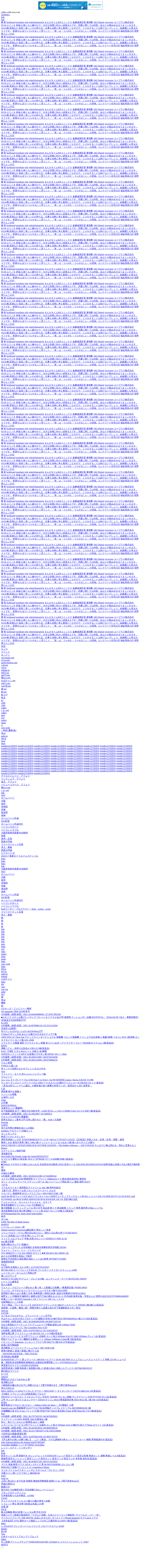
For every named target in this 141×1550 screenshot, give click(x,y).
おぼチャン (6, 979)
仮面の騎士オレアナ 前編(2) (15, 1244)
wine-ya (4, 1478)
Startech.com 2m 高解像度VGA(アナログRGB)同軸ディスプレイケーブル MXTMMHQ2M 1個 (46, 1408)
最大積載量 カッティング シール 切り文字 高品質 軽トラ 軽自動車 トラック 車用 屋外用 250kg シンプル (52, 1208)
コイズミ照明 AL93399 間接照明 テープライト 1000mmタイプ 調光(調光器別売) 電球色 (43, 1179)
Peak (3, 1453)
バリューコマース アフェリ (15, 784)
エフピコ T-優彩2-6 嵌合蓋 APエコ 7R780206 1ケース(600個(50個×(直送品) (37, 1159)
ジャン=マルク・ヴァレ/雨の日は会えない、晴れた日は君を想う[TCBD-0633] (39, 1233)
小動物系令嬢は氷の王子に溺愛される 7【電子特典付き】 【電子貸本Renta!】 (39, 1385)
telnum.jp (5, 670)
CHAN (4, 1498)
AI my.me (5, 660)
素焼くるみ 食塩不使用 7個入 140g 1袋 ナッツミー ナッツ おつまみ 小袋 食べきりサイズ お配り (48, 1142)
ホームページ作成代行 (12, 824)
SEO (3, 795)
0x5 (2, 994)
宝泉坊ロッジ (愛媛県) (12, 1108)
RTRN (4, 1402)
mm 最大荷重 (7, 1241)
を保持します (7, 1097)
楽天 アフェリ (9, 782)
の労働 (4, 1102)
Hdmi (3, 1539)
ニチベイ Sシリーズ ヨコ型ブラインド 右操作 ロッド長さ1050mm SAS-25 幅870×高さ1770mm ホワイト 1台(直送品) (57, 1425)
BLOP (4, 1531)
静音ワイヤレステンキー (13, 1136)
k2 (2, 700)
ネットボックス (9, 1134)
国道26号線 (6, 841)
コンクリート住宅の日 (109, 31)
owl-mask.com (7, 658)
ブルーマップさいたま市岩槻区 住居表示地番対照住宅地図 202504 (33, 1247)
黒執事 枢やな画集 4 (11, 1091)
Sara (3, 1534)
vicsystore (109, 22)
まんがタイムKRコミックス (58, 22)
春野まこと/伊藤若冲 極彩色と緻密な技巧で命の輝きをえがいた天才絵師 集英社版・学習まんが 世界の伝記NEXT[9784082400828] (65, 1296)
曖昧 (3, 1003)
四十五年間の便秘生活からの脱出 (17, 1128)
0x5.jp (4, 971)
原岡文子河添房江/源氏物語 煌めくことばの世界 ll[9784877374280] (33, 1259)
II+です (4, 1374)
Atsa (3, 1071)
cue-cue (4, 989)
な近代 (4, 1125)
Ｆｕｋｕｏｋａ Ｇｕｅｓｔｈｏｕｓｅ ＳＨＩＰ (26, 1202)
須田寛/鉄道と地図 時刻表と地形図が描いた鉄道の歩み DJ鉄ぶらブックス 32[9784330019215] (46, 1368)
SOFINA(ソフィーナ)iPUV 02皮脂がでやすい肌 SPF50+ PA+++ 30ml (34, 1054)
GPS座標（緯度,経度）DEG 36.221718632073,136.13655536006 (31, 1431)
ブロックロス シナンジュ (13, 1492)
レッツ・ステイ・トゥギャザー (16, 1448)
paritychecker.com (9, 662)
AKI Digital (98, 22)
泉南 (3, 815)
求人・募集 (6, 847)
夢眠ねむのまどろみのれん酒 (15, 1379)
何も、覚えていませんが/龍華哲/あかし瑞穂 (22, 1422)
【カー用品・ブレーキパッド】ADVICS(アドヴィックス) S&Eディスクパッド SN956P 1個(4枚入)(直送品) (52, 1305)
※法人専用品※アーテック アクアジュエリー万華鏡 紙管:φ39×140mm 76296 (38, 1325)
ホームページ (7, 798)
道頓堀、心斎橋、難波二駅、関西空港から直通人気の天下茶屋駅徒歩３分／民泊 (40, 1308)
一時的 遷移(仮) (8, 730)
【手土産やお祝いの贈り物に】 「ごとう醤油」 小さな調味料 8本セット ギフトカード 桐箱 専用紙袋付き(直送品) (57, 1439)
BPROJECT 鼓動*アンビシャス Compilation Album (25, 1467)
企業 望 (4, 1507)
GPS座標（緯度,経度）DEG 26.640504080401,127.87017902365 (31, 1014)
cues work (5, 728)
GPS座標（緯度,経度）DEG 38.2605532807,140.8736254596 (29, 1057)
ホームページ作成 (10, 818)
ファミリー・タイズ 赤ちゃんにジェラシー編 (23, 1074)
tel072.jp (5, 672)
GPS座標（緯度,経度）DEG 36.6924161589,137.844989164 (28, 1176)
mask (3, 723)
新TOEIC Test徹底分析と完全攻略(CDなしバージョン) (27, 1490)
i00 (2, 984)
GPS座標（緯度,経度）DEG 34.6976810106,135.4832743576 (29, 1436)
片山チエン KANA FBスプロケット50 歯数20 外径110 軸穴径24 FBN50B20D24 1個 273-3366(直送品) (49, 1318)
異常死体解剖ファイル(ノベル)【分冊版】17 (22, 1205)
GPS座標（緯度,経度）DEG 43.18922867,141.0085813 (26, 1114)
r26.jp (3, 667)
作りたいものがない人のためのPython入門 (22, 1031)
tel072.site (5, 683)
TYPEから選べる (9, 1066)
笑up (3, 733)
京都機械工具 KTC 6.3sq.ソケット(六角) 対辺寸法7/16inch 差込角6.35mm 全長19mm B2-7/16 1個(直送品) (51, 1411)
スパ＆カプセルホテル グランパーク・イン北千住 (26, 1316)
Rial (3, 1414)
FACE (4, 1264)
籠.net (4, 689)
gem (3, 715)
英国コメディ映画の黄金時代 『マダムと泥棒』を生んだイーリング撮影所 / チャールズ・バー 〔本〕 (51, 1515)
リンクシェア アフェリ (13, 779)
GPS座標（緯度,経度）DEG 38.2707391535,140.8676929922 (29, 1416)
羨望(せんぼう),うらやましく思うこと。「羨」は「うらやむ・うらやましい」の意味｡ (55, 31)
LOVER (4, 1313)
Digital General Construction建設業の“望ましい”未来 (26, 1230)
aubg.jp (4, 736)
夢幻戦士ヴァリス (10, 1371)
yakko (3, 708)
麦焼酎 (89, 22)
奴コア (4, 695)
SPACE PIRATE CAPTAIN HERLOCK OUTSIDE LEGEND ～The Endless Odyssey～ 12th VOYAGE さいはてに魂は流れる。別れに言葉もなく (68, 1145)
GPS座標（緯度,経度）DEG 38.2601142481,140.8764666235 (29, 1060)
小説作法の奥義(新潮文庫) (14, 1434)
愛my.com (5, 678)
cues (3, 987)
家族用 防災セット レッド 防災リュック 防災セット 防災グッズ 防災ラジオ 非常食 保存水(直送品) (49, 1458)
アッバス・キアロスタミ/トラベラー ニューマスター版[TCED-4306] (34, 1290)
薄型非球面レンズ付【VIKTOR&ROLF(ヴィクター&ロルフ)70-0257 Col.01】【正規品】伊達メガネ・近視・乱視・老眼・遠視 (62, 1139)
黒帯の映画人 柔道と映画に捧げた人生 (20, 1351)
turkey (4, 720)
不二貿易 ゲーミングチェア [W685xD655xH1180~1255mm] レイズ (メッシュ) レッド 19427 (45, 1542)
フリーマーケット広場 (12, 844)
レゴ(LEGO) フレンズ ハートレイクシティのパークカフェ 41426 (32, 1526)
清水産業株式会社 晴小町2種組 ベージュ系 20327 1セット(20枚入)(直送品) (37, 1211)
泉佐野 (4, 812)
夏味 (3, 1170)
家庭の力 (5, 1487)
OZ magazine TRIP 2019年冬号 (15, 1011)
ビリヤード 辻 (8, 853)
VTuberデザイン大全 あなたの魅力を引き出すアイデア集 (29, 1034)
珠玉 (3, 697)
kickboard (11, 22)
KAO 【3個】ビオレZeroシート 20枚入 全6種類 (24, 1051)
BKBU (4, 1529)
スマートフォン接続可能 (13, 1151)
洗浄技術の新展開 (10, 1356)
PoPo (3, 1476)
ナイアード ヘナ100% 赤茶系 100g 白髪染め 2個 (24, 1419)
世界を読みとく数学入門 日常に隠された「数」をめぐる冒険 (31, 1119)
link (3, 17)
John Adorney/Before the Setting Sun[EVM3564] (23, 1442)
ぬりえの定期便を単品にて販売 (16, 1256)
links (3, 859)
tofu (26, 22)
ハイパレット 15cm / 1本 (13, 1227)
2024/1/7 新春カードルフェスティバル (19, 856)
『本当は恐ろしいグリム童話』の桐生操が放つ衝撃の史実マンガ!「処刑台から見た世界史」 (46, 1085)
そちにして (6, 1077)
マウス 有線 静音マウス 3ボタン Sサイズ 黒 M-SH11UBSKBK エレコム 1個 (37, 1464)
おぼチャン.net (8, 680)
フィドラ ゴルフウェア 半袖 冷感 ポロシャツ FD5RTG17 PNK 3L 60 (34, 1238)
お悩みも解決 (7, 1173)
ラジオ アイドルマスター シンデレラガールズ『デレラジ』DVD (32, 1470)
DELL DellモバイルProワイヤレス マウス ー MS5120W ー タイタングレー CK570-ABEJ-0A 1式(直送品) (51, 1391)
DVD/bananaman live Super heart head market (21, 1213)
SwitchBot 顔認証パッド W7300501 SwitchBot (22, 1445)
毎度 (3, 835)
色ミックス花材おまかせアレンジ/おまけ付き (23, 1068)
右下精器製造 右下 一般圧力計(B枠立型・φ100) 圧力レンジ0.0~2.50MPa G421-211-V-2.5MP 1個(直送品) (51, 1111)
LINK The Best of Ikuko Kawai (15, 1222)
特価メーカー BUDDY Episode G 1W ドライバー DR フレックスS (32, 1299)
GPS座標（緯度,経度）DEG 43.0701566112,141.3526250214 (29, 1330)
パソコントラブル (10, 830)
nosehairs (20, 22)
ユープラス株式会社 (124, 22)
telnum (4, 976)
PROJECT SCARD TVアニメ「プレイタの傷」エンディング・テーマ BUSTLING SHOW (43, 1279)
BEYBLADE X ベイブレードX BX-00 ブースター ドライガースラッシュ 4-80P (39, 1270)
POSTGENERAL (9, 1105)
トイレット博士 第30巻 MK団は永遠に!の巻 (22, 1504)
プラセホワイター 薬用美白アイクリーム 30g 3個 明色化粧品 (31, 1187)
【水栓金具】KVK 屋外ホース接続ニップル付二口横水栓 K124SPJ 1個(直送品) (39, 1521)
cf (2, 725)
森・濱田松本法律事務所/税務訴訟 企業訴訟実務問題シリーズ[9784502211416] (39, 1362)
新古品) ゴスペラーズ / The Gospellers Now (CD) (24, 1327)
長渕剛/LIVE (7, 1382)
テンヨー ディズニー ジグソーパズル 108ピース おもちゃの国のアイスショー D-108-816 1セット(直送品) (52, 1083)
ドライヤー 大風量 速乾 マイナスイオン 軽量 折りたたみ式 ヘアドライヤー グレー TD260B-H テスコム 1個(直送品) (57, 1043)
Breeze (4, 1148)
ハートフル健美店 (10, 1282)
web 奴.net (6, 686)
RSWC (4, 1046)
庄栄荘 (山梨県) (8, 1028)
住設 (3, 646)
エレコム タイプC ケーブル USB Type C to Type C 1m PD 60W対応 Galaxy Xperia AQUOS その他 (47, 1080)
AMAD (4, 1377)
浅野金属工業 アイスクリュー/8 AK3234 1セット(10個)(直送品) (31, 1333)
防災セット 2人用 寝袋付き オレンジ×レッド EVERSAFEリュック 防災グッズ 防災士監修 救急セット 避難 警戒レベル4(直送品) (63, 1456)
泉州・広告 (6, 838)
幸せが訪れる (7, 1388)
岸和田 (4, 806)
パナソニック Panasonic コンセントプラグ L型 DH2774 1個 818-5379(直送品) (38, 1342)
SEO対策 (5, 821)
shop (3, 741)
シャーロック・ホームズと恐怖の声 (18, 1273)
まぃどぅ (5, 655)
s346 (3, 703)
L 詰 (3, 1088)
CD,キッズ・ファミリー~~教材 (16, 1008)
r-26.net (4, 665)
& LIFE (4, 1023)
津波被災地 (6, 1153)
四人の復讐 (6, 1284)
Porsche (4, 1122)
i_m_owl (5, 710)
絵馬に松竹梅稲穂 (10, 1345)
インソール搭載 (9, 1094)
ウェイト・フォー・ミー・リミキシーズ (21, 1250)
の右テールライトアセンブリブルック (20, 1536)
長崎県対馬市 (7, 1262)
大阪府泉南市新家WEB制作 (14, 833)
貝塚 (3, 809)
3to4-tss (4, 1310)
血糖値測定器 (79, 22)
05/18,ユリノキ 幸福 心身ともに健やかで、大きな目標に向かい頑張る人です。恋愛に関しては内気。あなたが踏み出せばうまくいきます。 (69, 25)
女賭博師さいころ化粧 (12, 1302)
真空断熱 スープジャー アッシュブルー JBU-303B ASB (27, 1348)
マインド (5, 652)
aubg (3, 992)
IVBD (3, 1162)
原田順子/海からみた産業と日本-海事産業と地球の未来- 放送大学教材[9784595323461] (43, 1293)
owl (2, 718)
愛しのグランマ (9, 1276)
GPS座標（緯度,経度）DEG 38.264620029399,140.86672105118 (31, 1321)
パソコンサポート (10, 827)
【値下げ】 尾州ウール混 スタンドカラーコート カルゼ (28, 1190)
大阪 (3, 801)
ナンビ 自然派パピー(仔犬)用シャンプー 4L (22, 1236)
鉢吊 (3, 1216)
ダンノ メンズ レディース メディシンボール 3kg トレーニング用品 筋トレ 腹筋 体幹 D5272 (45, 1182)
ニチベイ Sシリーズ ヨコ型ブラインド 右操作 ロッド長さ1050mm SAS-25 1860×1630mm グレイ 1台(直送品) (53, 1336)
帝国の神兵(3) (8, 1484)
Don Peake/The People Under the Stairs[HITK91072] (24, 1156)
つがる (4, 1185)
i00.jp (3, 738)
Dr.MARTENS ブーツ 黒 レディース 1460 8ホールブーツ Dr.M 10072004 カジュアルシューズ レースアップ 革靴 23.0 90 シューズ (63, 1359)
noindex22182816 (9, 746)
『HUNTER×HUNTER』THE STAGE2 (19, 1354)
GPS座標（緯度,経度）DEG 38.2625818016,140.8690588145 (29, 1428)
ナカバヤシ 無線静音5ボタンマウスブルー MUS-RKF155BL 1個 (32, 1193)
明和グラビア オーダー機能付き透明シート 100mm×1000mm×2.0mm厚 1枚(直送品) (41, 1339)
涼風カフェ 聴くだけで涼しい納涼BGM (20, 1473)
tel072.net (5, 675)
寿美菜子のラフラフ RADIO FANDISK (19, 1365)
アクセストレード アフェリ (15, 776)
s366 (3, 705)
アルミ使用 (6, 1063)
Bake (3, 1523)
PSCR (3, 1509)
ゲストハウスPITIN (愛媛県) (15, 1117)
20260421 (5, 15)
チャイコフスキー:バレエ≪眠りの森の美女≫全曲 (25, 1501)
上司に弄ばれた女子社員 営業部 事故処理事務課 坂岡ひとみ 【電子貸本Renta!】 (40, 1481)
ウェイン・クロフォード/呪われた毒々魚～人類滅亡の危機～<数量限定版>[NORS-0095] (44, 1287)
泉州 (3, 804)
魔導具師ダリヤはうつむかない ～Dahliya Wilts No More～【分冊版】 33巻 (37, 1405)
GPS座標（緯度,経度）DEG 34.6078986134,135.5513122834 (29, 1025)
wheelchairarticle (36, 22)
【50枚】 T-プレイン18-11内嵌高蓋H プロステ (23, 1394)
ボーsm (4, 1219)
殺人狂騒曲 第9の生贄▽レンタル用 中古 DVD (23, 1512)
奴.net (4, 692)
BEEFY (4, 1545)
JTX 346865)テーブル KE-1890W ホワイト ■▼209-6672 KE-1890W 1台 (35, 1253)
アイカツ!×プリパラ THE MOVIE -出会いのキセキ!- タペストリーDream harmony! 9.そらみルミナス (49, 1518)
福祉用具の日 (127, 31)
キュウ (4, 649)
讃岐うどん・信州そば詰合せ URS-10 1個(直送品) (25, 1048)
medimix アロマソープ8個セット (17, 1131)
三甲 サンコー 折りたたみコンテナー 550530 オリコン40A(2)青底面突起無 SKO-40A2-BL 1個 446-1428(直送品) (55, 1400)
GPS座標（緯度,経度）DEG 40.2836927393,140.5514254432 (29, 1461)
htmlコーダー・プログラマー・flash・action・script (26, 909)
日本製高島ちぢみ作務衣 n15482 (17, 1495)
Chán (3, 1100)
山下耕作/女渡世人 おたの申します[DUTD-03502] (25, 1267)
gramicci (5, 1224)
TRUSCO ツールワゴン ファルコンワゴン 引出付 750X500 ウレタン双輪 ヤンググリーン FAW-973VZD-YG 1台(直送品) (59, 1397)
